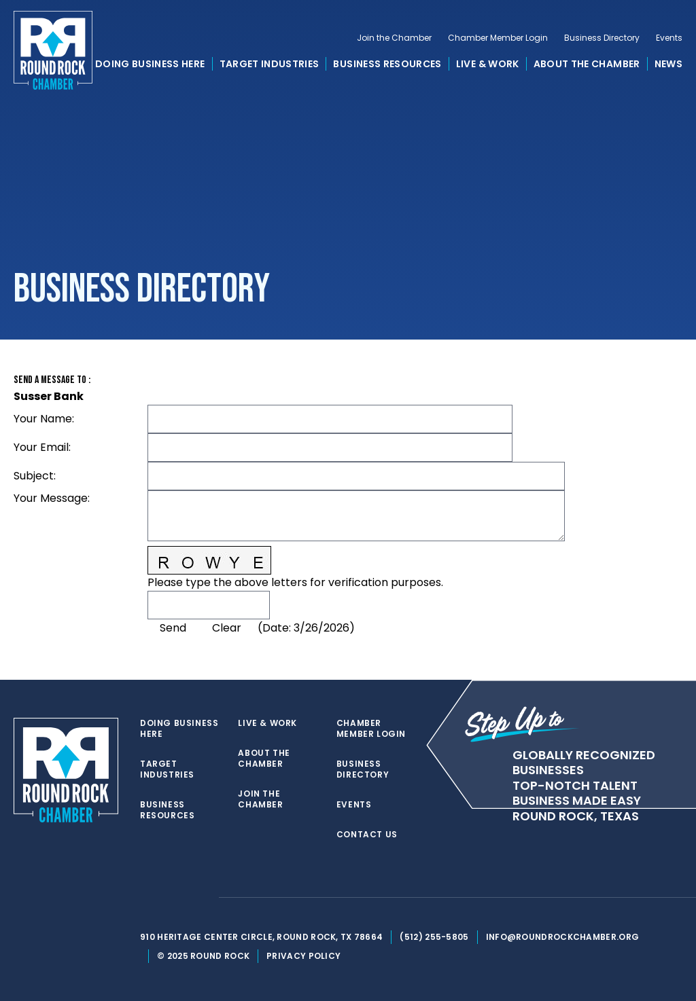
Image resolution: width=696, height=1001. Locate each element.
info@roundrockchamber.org (563, 937)
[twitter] (147, 898)
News (668, 64)
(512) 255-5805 (434, 937)
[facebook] (174, 898)
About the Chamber (587, 64)
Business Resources (387, 64)
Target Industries (269, 64)
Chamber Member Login (498, 38)
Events (669, 38)
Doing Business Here (150, 64)
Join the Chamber (394, 38)
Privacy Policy (303, 956)
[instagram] (201, 898)
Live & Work (487, 64)
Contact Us (367, 834)
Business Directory (602, 38)
